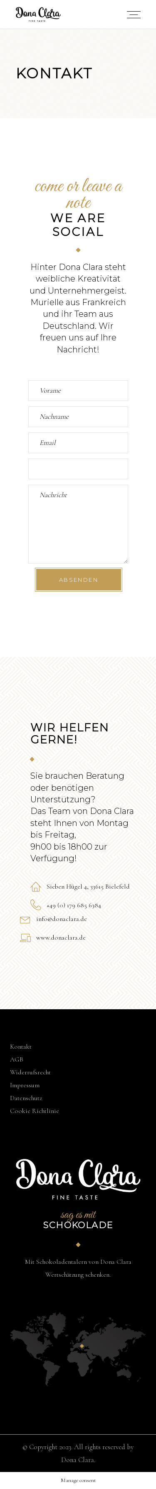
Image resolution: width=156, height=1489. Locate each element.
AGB (16, 1059)
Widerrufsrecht (30, 1072)
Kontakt (21, 1046)
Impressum (25, 1085)
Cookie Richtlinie (34, 1111)
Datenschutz (26, 1098)
